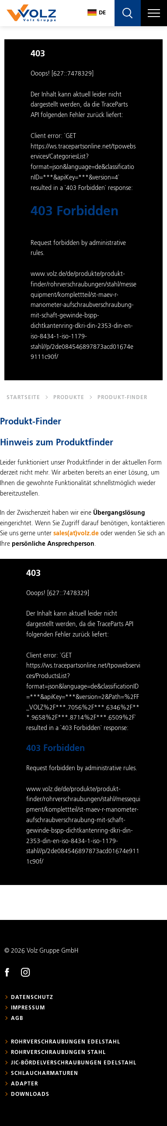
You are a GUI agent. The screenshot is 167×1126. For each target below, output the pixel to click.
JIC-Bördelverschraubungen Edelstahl (73, 1063)
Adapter (24, 1084)
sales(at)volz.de (76, 533)
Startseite (23, 397)
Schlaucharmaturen (44, 1073)
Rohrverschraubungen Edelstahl (65, 1042)
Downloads (30, 1094)
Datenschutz (32, 997)
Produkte (68, 397)
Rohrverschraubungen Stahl (58, 1052)
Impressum (28, 1008)
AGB (17, 1018)
